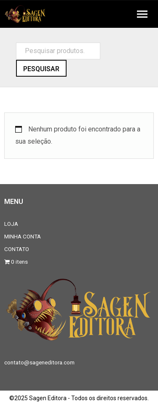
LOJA (11, 223)
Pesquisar (41, 69)
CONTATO (16, 249)
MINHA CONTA (22, 236)
